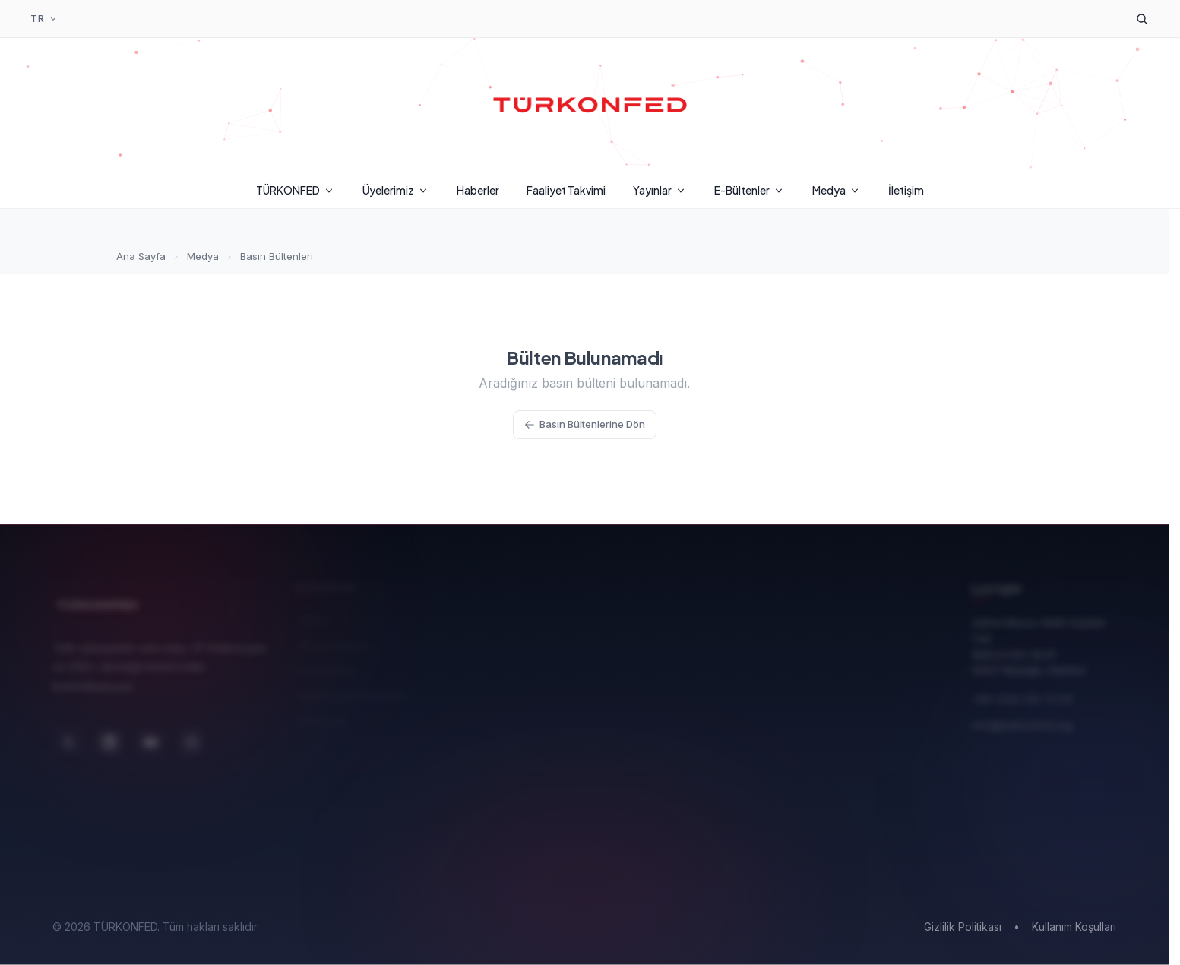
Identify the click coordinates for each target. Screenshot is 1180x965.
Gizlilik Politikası (962, 926)
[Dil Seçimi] (44, 19)
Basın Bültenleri (276, 256)
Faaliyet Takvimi (566, 190)
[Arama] (1142, 19)
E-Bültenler (749, 190)
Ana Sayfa (141, 256)
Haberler (478, 190)
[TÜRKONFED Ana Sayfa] (590, 105)
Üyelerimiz (395, 190)
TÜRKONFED (295, 190)
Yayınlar (660, 190)
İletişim (906, 190)
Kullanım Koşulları (1074, 926)
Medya (836, 190)
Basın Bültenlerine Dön (584, 424)
